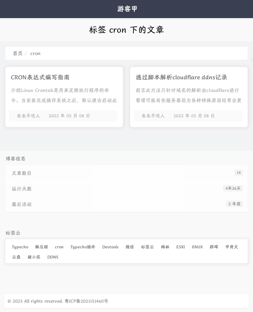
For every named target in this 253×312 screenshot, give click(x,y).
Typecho (20, 246)
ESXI (180, 246)
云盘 (16, 257)
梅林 (165, 246)
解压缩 (41, 246)
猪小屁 (33, 257)
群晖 (214, 246)
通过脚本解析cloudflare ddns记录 (181, 77)
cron (59, 246)
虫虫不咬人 (28, 116)
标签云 (147, 246)
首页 (18, 53)
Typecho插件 (82, 246)
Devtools (110, 246)
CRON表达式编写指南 (40, 77)
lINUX (197, 246)
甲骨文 (231, 246)
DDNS (52, 257)
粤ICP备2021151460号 (86, 301)
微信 (129, 246)
